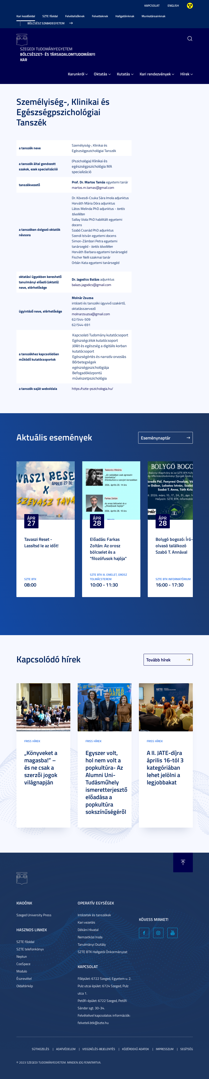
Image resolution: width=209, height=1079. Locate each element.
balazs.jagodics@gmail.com (91, 284)
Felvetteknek (100, 16)
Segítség (186, 1049)
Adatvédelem (65, 1049)
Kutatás (123, 74)
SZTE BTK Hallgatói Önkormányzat (102, 951)
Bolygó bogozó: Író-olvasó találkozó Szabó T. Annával (174, 545)
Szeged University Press (33, 915)
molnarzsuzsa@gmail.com (91, 314)
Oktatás (100, 74)
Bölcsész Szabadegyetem (45, 23)
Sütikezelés (40, 1049)
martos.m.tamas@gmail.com (93, 187)
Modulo (21, 971)
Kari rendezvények (155, 74)
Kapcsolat (152, 5)
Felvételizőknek (75, 16)
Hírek (184, 74)
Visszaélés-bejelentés (98, 1049)
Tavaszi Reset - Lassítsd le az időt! (41, 542)
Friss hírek (32, 741)
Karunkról (76, 74)
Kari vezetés (86, 922)
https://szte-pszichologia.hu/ (92, 388)
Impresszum (164, 1049)
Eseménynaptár (156, 438)
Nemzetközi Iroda (90, 937)
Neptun (21, 956)
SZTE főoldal (50, 16)
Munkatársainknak (153, 16)
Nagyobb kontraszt (190, 6)
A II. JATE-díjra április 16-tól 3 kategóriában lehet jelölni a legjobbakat (165, 767)
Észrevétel (24, 978)
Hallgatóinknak (124, 16)
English (173, 5)
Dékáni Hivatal (88, 929)
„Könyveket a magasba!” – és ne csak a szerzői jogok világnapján (40, 767)
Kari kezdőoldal (25, 16)
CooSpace (23, 963)
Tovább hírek (158, 659)
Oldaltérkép (24, 985)
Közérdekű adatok (135, 1049)
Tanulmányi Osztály (92, 944)
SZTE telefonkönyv (30, 949)
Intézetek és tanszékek (94, 915)
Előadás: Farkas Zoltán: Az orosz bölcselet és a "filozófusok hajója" (108, 548)
